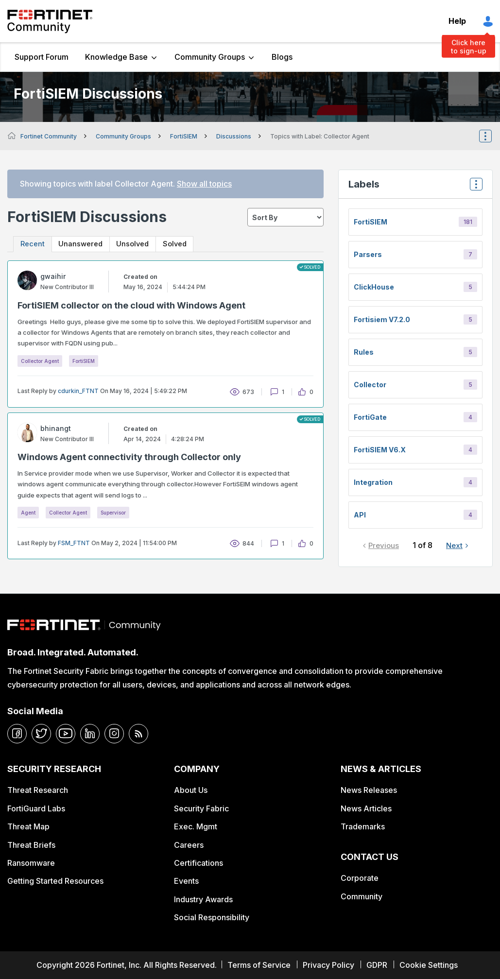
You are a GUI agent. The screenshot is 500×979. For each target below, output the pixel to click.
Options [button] (491, 136)
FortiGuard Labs (36, 808)
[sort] (285, 217)
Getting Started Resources (55, 881)
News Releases (369, 790)
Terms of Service (259, 965)
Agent (28, 512)
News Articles (366, 808)
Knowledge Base (116, 57)
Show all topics (204, 184)
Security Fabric (201, 808)
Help (457, 21)
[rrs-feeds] (138, 733)
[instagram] (114, 733)
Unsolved (137, 244)
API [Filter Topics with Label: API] (360, 515)
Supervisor (113, 512)
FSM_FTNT (74, 543)
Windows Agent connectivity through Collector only (129, 457)
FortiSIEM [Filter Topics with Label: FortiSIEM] (370, 222)
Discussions (233, 136)
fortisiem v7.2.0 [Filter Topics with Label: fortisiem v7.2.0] (382, 319)
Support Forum (42, 57)
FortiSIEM (183, 136)
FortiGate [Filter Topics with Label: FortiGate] (370, 417)
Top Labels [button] (474, 187)
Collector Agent (40, 361)
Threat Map (28, 826)
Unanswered (82, 244)
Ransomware (31, 863)
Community (361, 896)
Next (454, 545)
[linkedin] (90, 733)
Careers (189, 845)
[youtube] (65, 733)
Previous (383, 545)
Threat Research (37, 790)
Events (186, 881)
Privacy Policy (328, 965)
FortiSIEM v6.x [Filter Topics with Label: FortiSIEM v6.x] (380, 450)
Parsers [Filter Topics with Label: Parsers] (368, 254)
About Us (190, 790)
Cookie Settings (428, 965)
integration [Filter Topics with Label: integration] (373, 482)
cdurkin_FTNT (78, 391)
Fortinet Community (49, 21)
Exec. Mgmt (195, 826)
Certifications (198, 863)
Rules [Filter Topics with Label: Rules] (364, 352)
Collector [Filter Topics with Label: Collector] (370, 384)
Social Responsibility (211, 917)
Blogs (282, 57)
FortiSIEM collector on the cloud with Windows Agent (131, 306)
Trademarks (363, 826)
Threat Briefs (31, 845)
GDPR (376, 965)
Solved (181, 244)
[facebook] (17, 733)
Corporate (360, 878)
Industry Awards (203, 899)
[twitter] (41, 733)
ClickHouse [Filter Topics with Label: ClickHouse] (374, 287)
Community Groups (209, 57)
